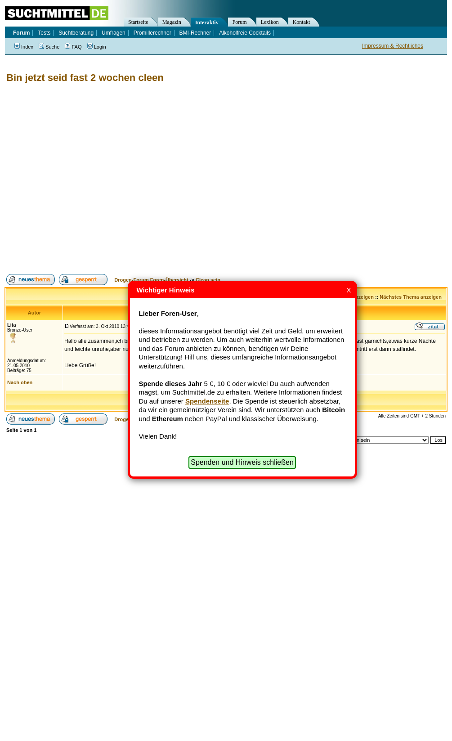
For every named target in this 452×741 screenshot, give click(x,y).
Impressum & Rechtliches (392, 46)
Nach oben (19, 382)
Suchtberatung (76, 33)
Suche (49, 46)
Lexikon (270, 22)
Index (23, 46)
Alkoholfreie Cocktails (245, 33)
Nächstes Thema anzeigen (411, 297)
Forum (240, 22)
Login (96, 46)
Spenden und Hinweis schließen (242, 462)
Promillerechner (152, 33)
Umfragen (113, 33)
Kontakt (301, 22)
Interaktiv (207, 22)
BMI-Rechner (195, 33)
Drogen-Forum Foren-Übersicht (151, 280)
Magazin (171, 22)
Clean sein (208, 280)
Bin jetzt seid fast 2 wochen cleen (85, 77)
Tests (44, 33)
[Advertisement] (84, 178)
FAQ (73, 46)
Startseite (138, 22)
